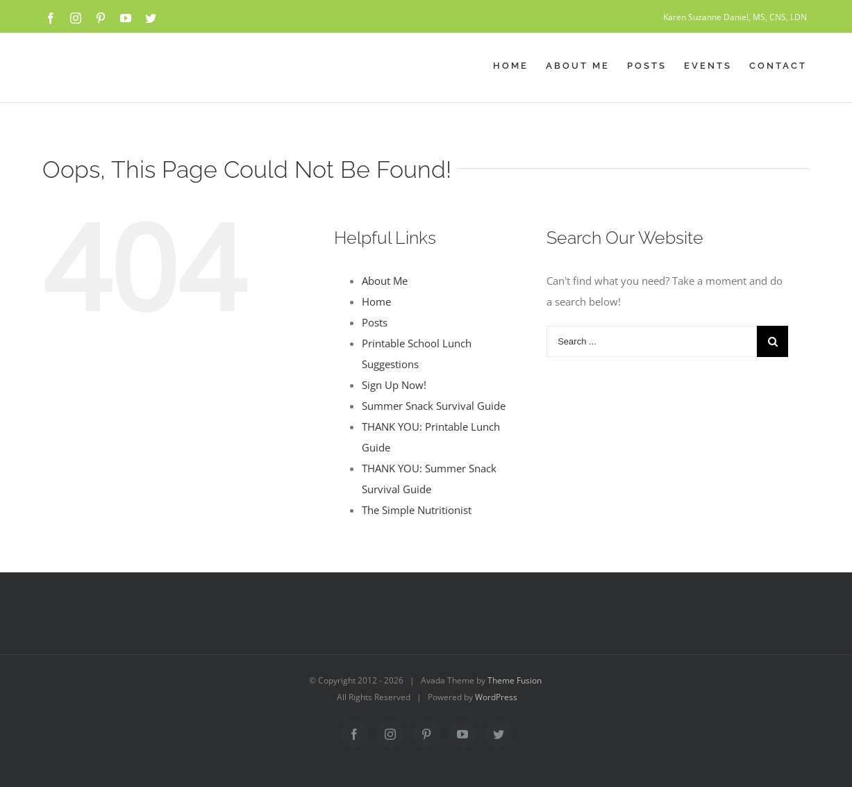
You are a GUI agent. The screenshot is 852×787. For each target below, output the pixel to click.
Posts (374, 322)
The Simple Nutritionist (416, 510)
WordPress (496, 697)
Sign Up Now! (394, 385)
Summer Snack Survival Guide (434, 406)
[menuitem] (519, 66)
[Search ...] (651, 341)
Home (376, 301)
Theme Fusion (514, 680)
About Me (385, 281)
